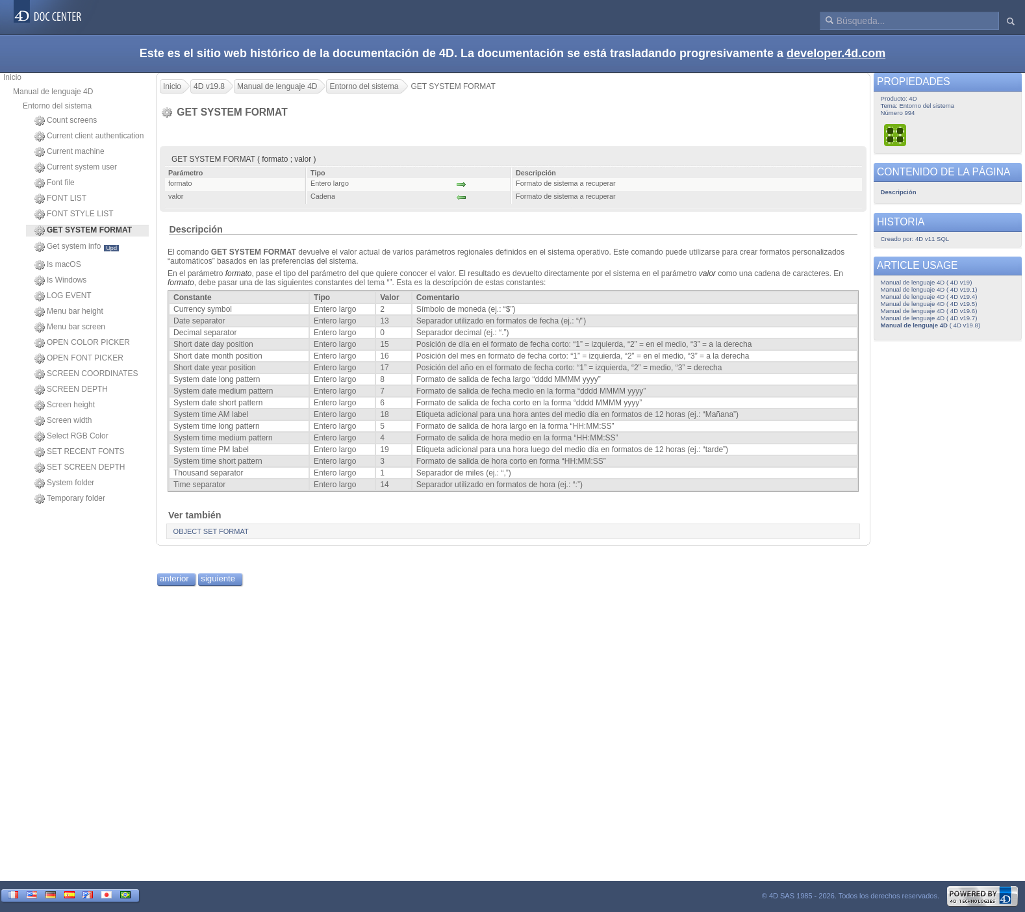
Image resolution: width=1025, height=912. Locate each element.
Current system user (75, 167)
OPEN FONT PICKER (78, 358)
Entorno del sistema (57, 105)
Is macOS (57, 265)
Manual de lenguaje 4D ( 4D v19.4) (929, 296)
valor (707, 273)
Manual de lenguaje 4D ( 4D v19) (926, 282)
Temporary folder (69, 499)
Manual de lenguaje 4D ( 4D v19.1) (929, 289)
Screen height (64, 405)
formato (238, 273)
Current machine (69, 152)
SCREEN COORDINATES (86, 374)
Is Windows (60, 280)
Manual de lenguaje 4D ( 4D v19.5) (929, 303)
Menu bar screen (69, 327)
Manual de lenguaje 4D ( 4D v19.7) (929, 318)
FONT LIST (60, 199)
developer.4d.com (836, 53)
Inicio (12, 77)
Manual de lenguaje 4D (53, 91)
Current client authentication (89, 136)
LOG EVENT (63, 296)
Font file (54, 183)
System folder (64, 483)
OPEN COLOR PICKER (82, 343)
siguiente (218, 578)
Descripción (195, 229)
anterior (174, 578)
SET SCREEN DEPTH (79, 467)
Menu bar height (68, 312)
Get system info (76, 247)
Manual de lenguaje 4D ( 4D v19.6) (929, 310)
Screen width (63, 421)
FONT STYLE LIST (73, 214)
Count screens (65, 121)
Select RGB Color (71, 436)
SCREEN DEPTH (71, 390)
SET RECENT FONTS (79, 452)
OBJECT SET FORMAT (211, 531)
